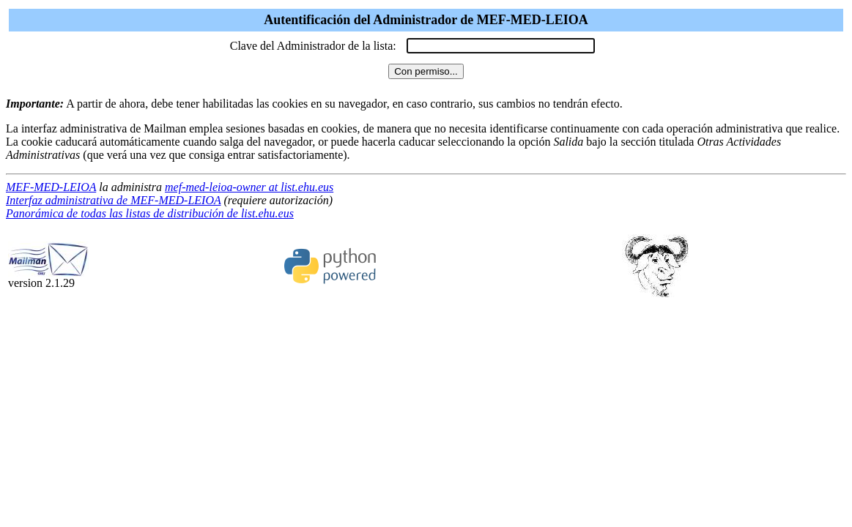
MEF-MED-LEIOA (51, 187)
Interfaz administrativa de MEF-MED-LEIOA (113, 200)
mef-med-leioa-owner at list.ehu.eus (249, 187)
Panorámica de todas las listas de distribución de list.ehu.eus (150, 213)
